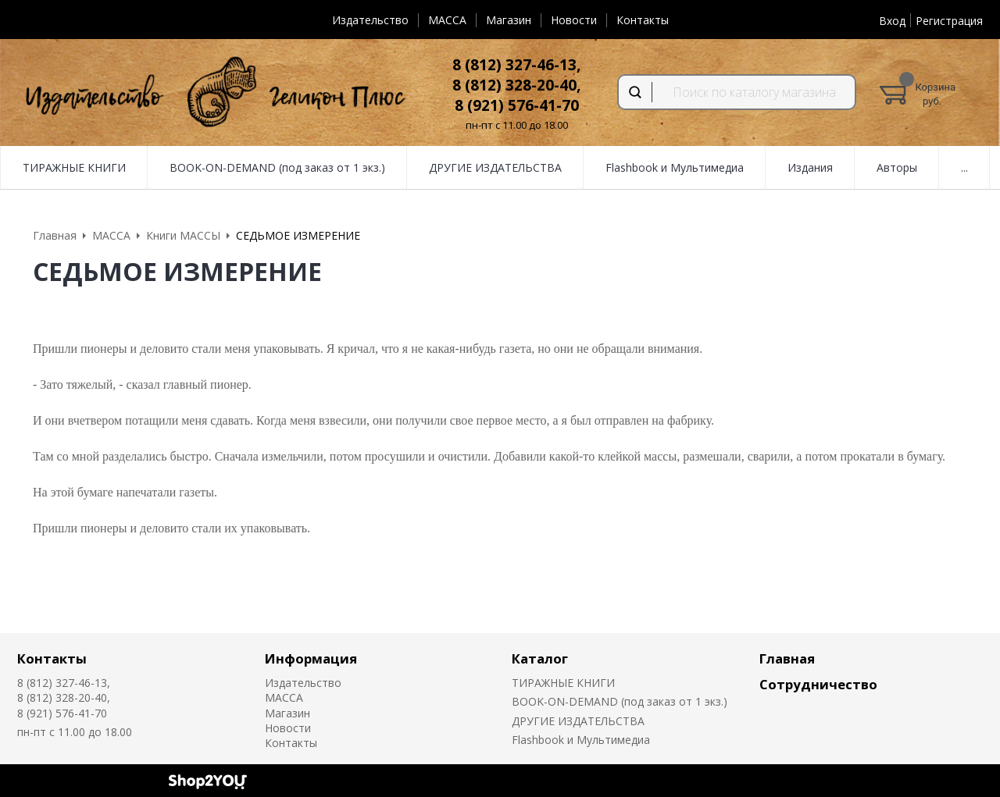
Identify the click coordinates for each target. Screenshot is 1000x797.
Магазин (508, 19)
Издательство (370, 19)
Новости (574, 19)
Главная (787, 658)
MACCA (447, 19)
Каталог (540, 658)
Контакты (642, 19)
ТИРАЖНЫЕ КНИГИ (74, 167)
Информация (311, 658)
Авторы (897, 167)
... (964, 167)
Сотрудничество (818, 684)
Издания (810, 167)
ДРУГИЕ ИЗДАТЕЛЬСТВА (495, 167)
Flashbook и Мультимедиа (674, 167)
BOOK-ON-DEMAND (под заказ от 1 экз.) (277, 167)
